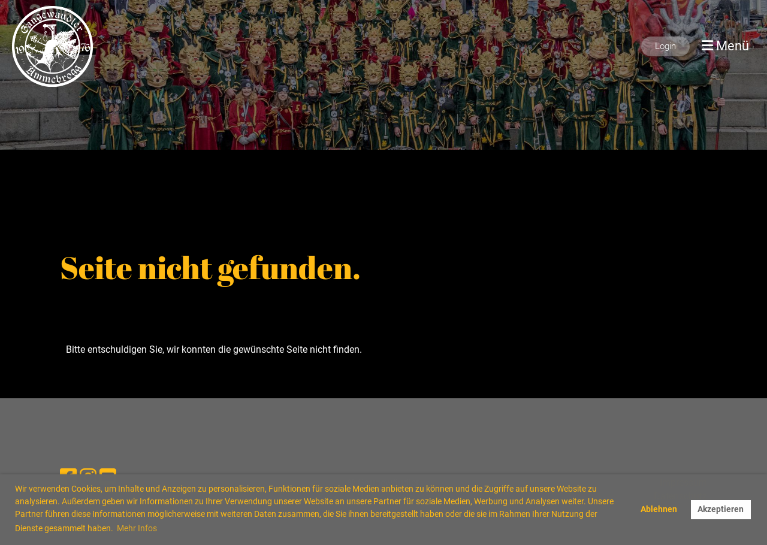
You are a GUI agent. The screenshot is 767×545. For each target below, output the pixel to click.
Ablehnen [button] (659, 509)
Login (665, 46)
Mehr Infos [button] (137, 528)
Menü (725, 45)
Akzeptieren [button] (720, 509)
